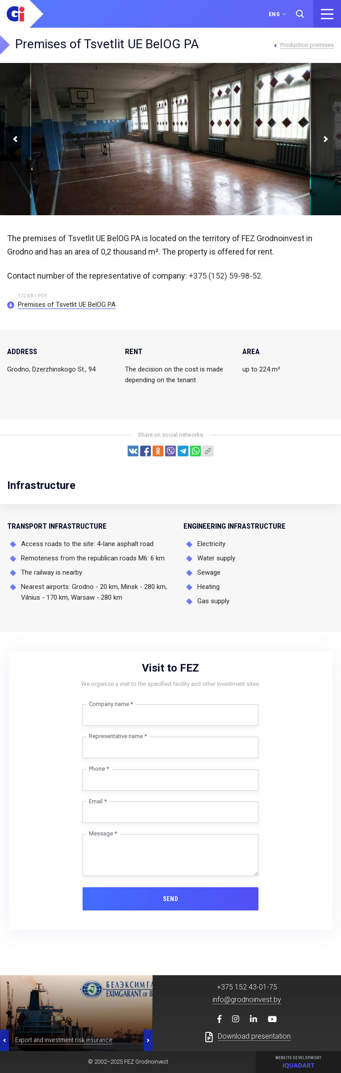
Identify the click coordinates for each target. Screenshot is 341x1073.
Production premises (307, 45)
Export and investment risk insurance (63, 1040)
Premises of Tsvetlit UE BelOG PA (67, 305)
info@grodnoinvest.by (246, 999)
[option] (76, 1013)
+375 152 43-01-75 (247, 987)
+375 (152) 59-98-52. (226, 275)
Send (171, 898)
